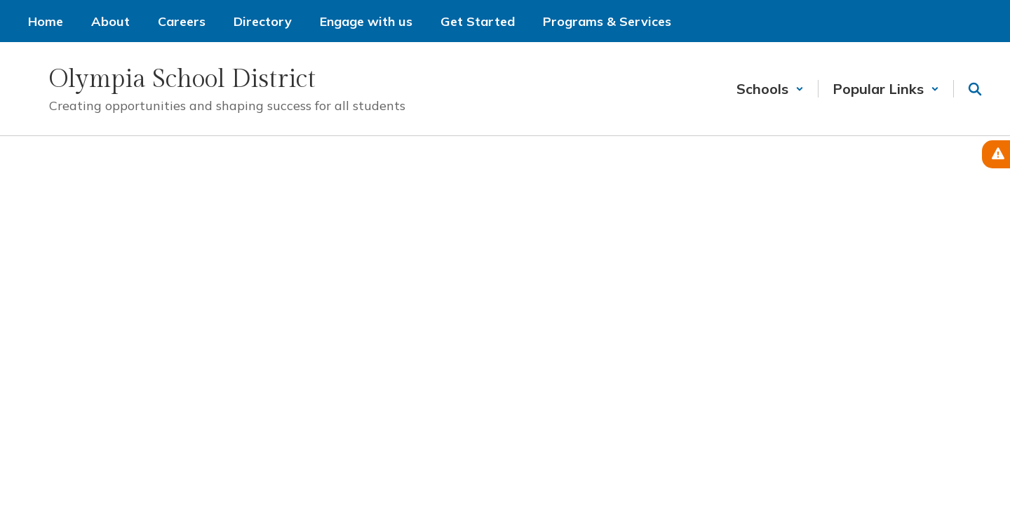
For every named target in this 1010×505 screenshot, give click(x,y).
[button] (770, 88)
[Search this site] (975, 89)
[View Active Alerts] (996, 154)
